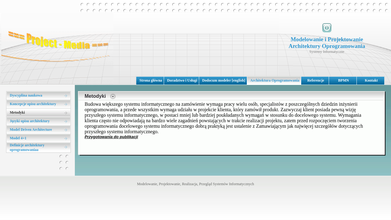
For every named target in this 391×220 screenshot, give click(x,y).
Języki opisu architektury (29, 121)
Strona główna (150, 80)
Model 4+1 (18, 138)
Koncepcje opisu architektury (33, 104)
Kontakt (371, 80)
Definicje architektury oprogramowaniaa (27, 147)
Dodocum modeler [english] (223, 80)
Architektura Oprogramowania (274, 80)
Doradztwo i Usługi (182, 80)
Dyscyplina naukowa (26, 95)
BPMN (343, 80)
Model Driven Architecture (31, 129)
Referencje (315, 80)
